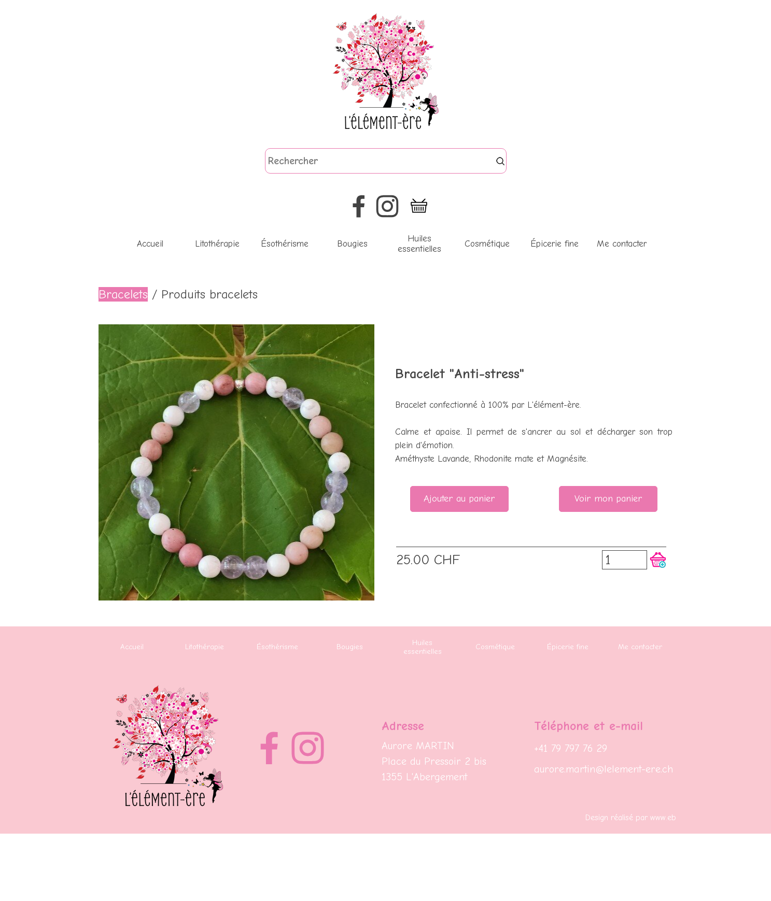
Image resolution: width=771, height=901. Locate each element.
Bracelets (123, 294)
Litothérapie (217, 243)
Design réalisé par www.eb (630, 817)
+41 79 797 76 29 (570, 748)
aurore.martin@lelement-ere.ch (603, 769)
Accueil (150, 243)
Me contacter (622, 243)
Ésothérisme (285, 243)
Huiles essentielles (419, 243)
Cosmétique (487, 243)
